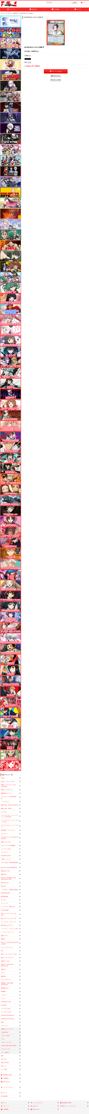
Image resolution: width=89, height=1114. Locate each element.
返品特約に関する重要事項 (32, 66)
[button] (55, 79)
